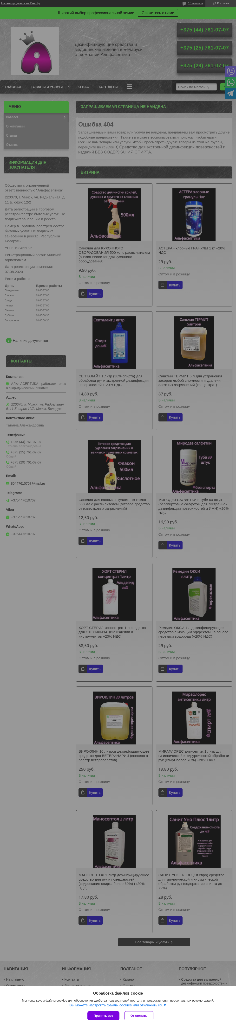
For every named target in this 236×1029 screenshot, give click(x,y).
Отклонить (139, 1015)
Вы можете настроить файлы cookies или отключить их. (116, 1005)
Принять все (103, 1015)
